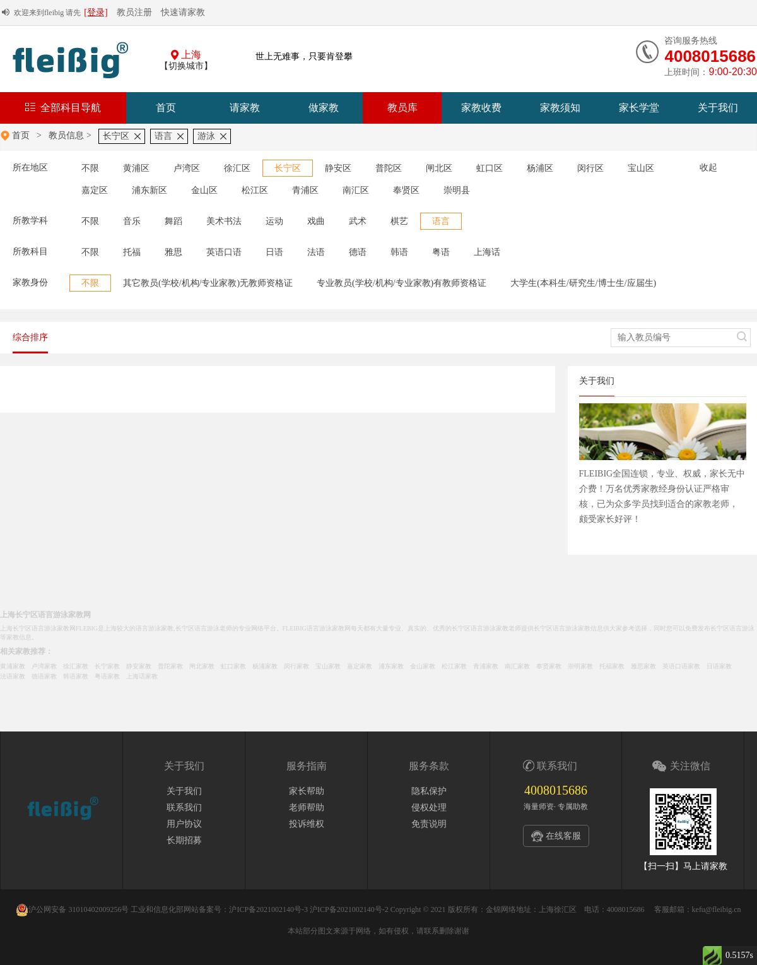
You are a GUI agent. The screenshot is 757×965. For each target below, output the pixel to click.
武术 (358, 221)
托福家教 (612, 666)
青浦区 (305, 190)
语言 (163, 136)
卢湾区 (186, 168)
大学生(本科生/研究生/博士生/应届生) (583, 283)
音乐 (132, 221)
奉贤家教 (548, 666)
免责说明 (429, 824)
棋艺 (399, 221)
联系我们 (184, 807)
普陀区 (388, 168)
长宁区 (116, 136)
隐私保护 (429, 791)
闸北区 (439, 168)
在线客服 (563, 836)
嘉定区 (94, 190)
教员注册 (134, 12)
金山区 (204, 190)
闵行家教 (296, 666)
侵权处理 (429, 807)
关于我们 (718, 107)
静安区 (338, 168)
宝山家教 (328, 666)
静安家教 (138, 666)
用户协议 (184, 824)
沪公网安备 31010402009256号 (72, 909)
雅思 (173, 252)
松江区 (255, 190)
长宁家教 (107, 666)
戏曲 (316, 221)
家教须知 (560, 107)
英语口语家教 (681, 666)
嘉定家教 (359, 666)
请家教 (245, 107)
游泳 (206, 136)
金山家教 (422, 666)
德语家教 (44, 676)
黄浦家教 (12, 666)
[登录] (95, 12)
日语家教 (719, 666)
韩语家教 (75, 676)
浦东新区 (149, 190)
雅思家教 (643, 666)
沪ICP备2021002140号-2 (349, 909)
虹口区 (489, 168)
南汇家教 (517, 666)
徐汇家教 (75, 666)
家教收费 (481, 107)
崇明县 (456, 190)
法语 (316, 252)
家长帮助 (306, 791)
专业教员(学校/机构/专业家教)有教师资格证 (401, 283)
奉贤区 (406, 190)
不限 (90, 168)
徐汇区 (237, 168)
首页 (166, 107)
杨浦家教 (265, 666)
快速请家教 (183, 12)
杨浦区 (540, 168)
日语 (274, 252)
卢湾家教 (44, 666)
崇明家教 (580, 666)
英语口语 (224, 252)
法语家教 (12, 676)
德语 (358, 252)
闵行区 (590, 168)
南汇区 (356, 190)
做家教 (323, 107)
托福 (132, 252)
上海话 (487, 252)
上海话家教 (142, 676)
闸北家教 (201, 666)
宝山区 (641, 168)
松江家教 (454, 666)
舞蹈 (173, 221)
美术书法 (224, 221)
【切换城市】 (186, 66)
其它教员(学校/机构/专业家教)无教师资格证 (208, 283)
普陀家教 (170, 666)
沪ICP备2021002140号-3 (268, 909)
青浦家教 (485, 666)
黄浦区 (136, 168)
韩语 (399, 252)
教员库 (402, 107)
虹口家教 (233, 666)
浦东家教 (391, 666)
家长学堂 (639, 107)
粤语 (441, 252)
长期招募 (184, 840)
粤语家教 (107, 676)
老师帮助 (306, 807)
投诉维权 (306, 824)
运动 (274, 221)
